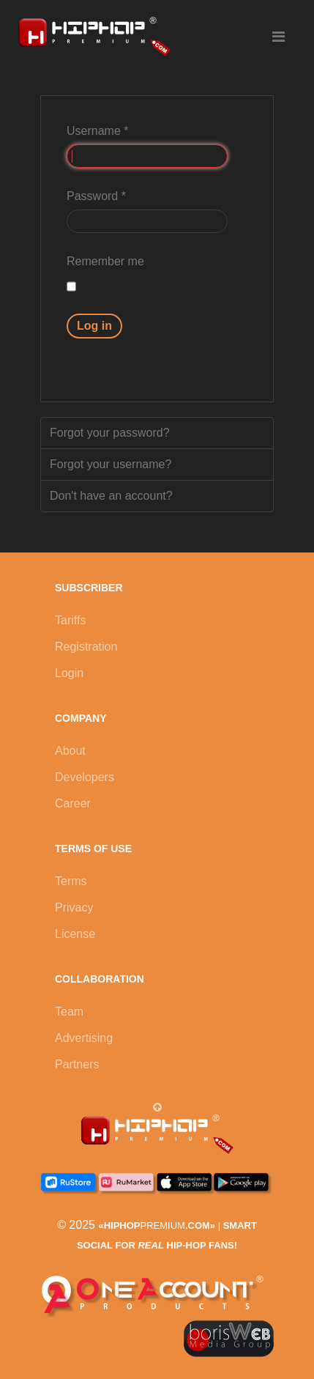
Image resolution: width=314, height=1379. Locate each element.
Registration (86, 646)
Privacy (74, 907)
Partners (77, 1064)
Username (97, 131)
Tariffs (70, 620)
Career (73, 803)
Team (69, 1011)
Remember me (105, 261)
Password (96, 196)
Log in (94, 325)
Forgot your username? (110, 464)
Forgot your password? (110, 432)
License (75, 934)
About (70, 750)
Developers (84, 777)
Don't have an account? (111, 495)
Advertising (84, 1038)
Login (69, 673)
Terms (71, 881)
